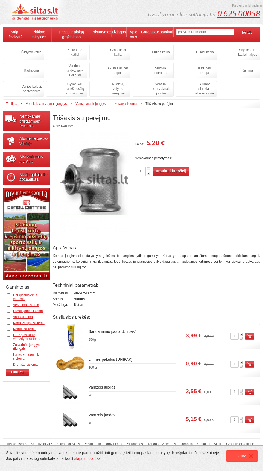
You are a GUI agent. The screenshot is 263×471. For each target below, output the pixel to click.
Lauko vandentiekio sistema (27, 356)
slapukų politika (87, 458)
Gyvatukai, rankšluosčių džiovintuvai (75, 88)
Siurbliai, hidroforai (161, 70)
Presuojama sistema (28, 311)
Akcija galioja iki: (33, 177)
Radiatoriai (31, 70)
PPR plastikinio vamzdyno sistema (26, 337)
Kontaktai (165, 32)
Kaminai (247, 70)
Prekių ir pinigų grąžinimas (71, 34)
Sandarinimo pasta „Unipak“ (112, 331)
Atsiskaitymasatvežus (31, 159)
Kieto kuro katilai (75, 52)
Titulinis (11, 104)
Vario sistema (23, 317)
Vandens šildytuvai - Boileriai (75, 70)
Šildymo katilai (31, 52)
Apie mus (133, 34)
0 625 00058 (238, 14)
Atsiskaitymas (17, 444)
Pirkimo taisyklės (38, 34)
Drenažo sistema (25, 364)
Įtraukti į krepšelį (171, 171)
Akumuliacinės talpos (117, 70)
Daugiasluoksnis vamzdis (25, 297)
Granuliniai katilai (118, 52)
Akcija (218, 444)
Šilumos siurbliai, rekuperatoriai (204, 88)
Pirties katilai (161, 52)
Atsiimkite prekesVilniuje (33, 141)
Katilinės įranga (204, 70)
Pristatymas (101, 32)
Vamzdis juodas (102, 387)
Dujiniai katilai (204, 52)
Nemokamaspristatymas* (34, 121)
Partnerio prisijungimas (247, 5)
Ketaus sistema (125, 104)
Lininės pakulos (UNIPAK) (111, 359)
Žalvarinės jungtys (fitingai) (26, 347)
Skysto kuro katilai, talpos (247, 52)
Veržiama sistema (26, 305)
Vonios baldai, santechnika (32, 89)
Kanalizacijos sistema (29, 323)
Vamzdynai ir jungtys (90, 104)
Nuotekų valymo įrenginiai (118, 88)
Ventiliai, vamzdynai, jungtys (161, 88)
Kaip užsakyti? (14, 34)
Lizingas (119, 32)
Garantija (149, 32)
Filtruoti (17, 372)
